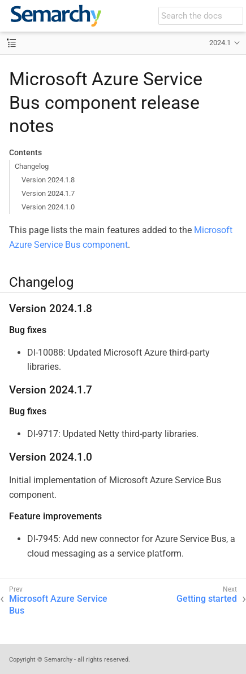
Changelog (32, 166)
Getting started (206, 598)
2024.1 (220, 42)
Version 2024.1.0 (48, 207)
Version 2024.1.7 (48, 193)
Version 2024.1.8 (48, 180)
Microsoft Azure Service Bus (58, 604)
